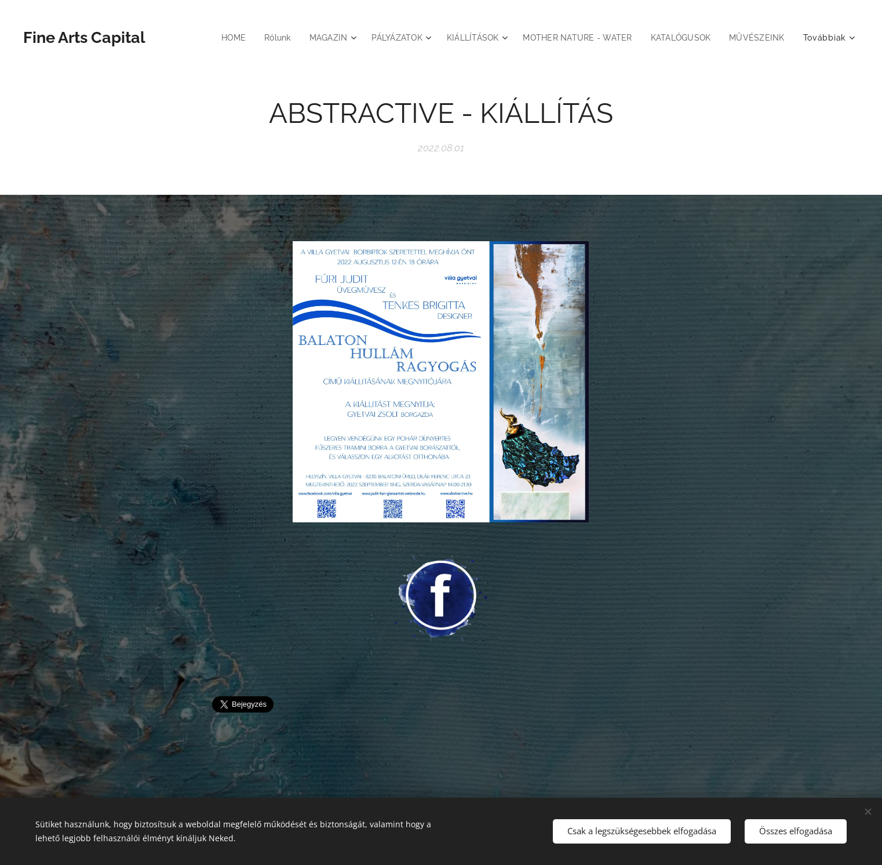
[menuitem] (216, 37)
